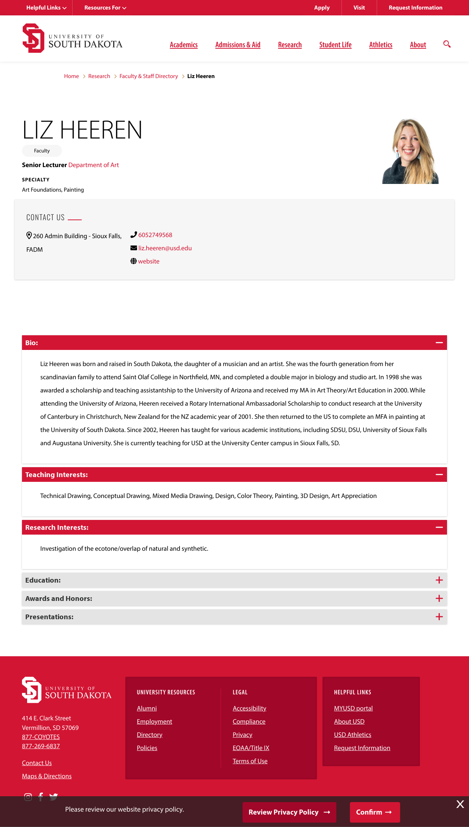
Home (71, 76)
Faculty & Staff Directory (148, 76)
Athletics (380, 44)
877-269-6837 (41, 746)
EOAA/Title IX (251, 747)
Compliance (249, 721)
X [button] (460, 804)
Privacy (242, 734)
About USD (349, 721)
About (418, 44)
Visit (359, 7)
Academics (184, 44)
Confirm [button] (369, 812)
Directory (150, 734)
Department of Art (93, 164)
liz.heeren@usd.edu (165, 248)
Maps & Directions (47, 776)
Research (290, 44)
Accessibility (249, 708)
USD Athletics (353, 734)
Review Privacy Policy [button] (284, 812)
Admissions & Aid (238, 44)
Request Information (416, 7)
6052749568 (155, 234)
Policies (147, 747)
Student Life (336, 44)
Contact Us (37, 762)
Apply (322, 7)
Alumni (147, 708)
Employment (155, 721)
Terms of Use (250, 761)
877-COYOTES (41, 736)
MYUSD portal (353, 708)
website (149, 261)
